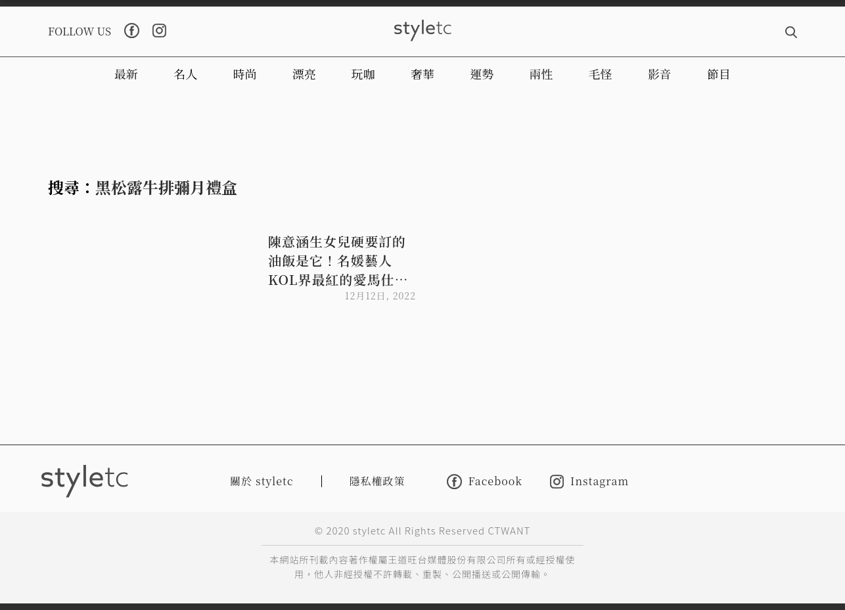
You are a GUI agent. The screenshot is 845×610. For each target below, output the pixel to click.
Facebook (484, 481)
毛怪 (600, 73)
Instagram (589, 482)
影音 (660, 73)
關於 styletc (262, 481)
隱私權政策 (377, 481)
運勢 (481, 73)
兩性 (541, 73)
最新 (126, 73)
